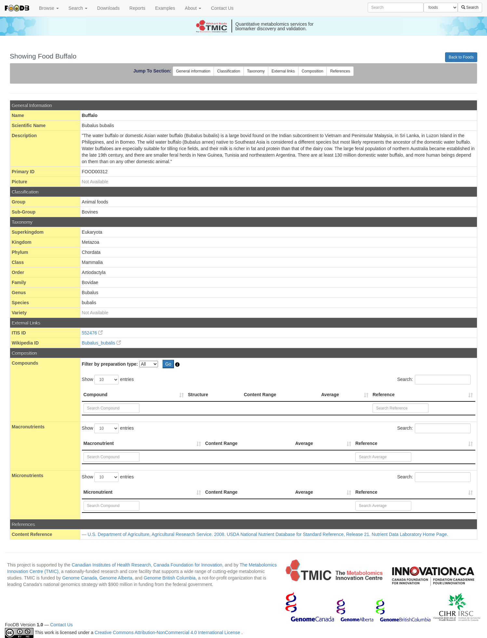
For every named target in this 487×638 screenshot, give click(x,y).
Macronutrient (99, 443)
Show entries (108, 379)
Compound (96, 394)
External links (283, 71)
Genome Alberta (115, 577)
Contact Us (222, 8)
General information (193, 71)
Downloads (108, 8)
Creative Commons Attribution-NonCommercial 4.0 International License (168, 632)
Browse (49, 8)
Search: (434, 379)
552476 (92, 332)
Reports (137, 8)
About (193, 8)
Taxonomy (256, 71)
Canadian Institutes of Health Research (111, 564)
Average (330, 394)
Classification (228, 71)
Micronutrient (98, 492)
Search (78, 8)
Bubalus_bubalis (101, 342)
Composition (312, 71)
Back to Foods (461, 57)
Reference (384, 394)
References (340, 71)
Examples (165, 8)
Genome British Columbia (170, 577)
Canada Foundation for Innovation (187, 564)
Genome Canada (79, 577)
